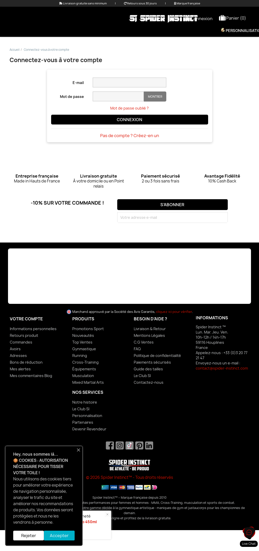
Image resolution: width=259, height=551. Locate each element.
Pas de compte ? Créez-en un (129, 135)
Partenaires (82, 422)
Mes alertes (20, 368)
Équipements (142, 30)
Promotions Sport (88, 328)
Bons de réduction (26, 362)
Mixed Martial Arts (88, 382)
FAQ (137, 348)
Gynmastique (84, 348)
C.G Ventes (144, 342)
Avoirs (15, 348)
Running (79, 355)
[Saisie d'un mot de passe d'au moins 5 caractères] (118, 96)
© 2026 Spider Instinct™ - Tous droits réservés (129, 477)
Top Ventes (82, 342)
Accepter (59, 535)
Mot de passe (72, 96)
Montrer (155, 96)
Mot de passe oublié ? (129, 108)
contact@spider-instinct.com (222, 368)
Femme (87, 30)
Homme (111, 30)
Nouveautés (83, 335)
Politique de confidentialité (157, 355)
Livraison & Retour (150, 328)
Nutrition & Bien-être (188, 30)
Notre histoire (84, 402)
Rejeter (28, 535)
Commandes (21, 342)
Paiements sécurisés (152, 362)
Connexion (129, 119)
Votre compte (26, 319)
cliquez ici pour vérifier (174, 312)
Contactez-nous (148, 382)
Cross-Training (85, 362)
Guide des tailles (148, 368)
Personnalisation (87, 415)
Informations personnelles (33, 328)
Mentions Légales (149, 335)
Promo (63, 30)
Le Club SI (142, 375)
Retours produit (24, 335)
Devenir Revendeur (89, 429)
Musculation (83, 375)
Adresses (18, 355)
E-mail (78, 82)
